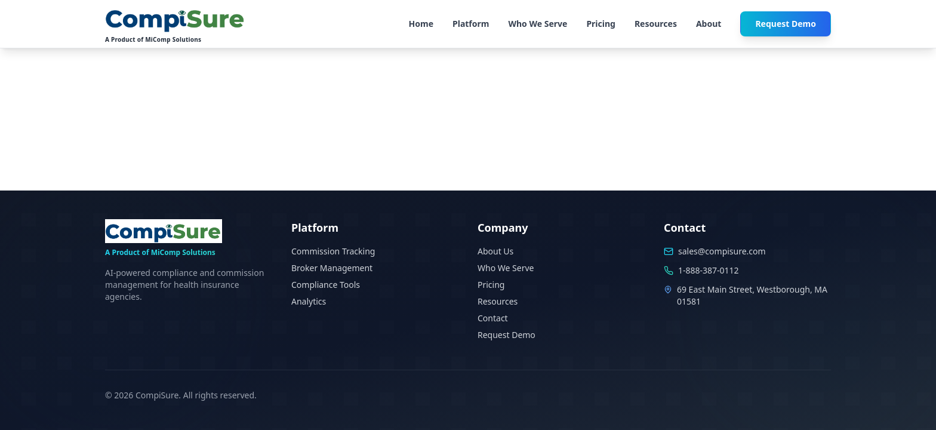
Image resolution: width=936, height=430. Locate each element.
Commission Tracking (333, 251)
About (708, 23)
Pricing (600, 23)
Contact (493, 318)
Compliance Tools (325, 284)
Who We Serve (537, 23)
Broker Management (331, 268)
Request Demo (785, 23)
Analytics (308, 301)
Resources (656, 23)
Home (421, 23)
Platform (470, 23)
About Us (495, 251)
